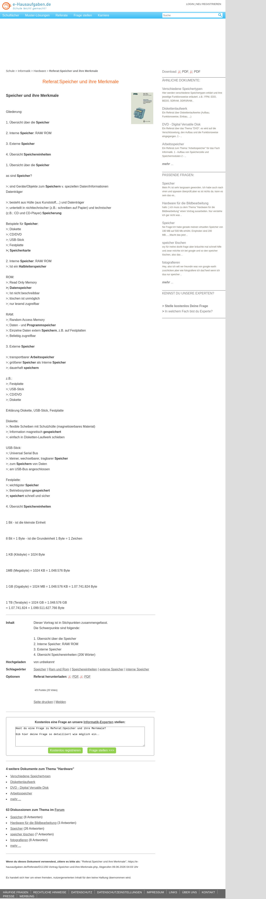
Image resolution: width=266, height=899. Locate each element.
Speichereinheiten (84, 669)
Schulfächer (10, 15)
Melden (61, 702)
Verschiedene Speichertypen (30, 776)
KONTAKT (208, 892)
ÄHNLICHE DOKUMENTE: (181, 80)
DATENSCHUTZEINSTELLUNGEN (119, 892)
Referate (62, 15)
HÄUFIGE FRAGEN (15, 892)
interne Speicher (137, 669)
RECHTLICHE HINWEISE (49, 892)
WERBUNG (26, 896)
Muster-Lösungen (37, 15)
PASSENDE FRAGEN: (178, 175)
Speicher (40, 669)
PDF (73, 676)
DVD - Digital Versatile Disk (29, 787)
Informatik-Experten (98, 722)
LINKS (173, 892)
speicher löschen (22, 834)
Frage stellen (83, 15)
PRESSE (8, 896)
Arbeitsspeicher (21, 793)
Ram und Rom (59, 669)
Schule (10, 71)
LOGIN (190, 4)
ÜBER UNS (189, 892)
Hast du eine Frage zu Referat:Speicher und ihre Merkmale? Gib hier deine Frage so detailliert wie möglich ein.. (80, 736)
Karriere (103, 15)
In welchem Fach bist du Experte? (189, 311)
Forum (59, 809)
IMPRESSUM (155, 892)
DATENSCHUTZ (81, 892)
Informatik (24, 71)
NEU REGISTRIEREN (208, 4)
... (167, 164)
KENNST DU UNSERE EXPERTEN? (188, 293)
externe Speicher (112, 669)
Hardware (40, 71)
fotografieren (19, 840)
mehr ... (15, 799)
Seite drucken (43, 702)
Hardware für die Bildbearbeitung (33, 823)
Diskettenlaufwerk (22, 782)
